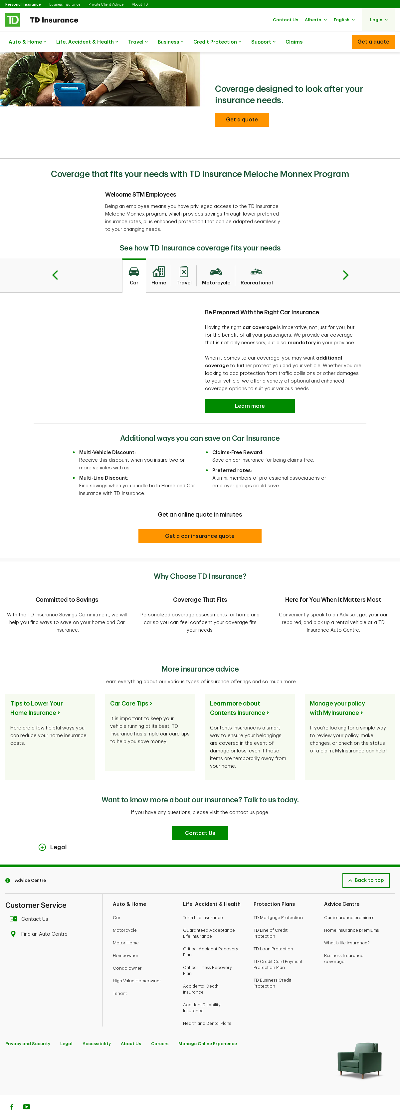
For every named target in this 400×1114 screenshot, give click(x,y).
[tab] (134, 259)
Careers (159, 1027)
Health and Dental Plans (207, 1007)
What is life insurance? (347, 926)
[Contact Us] (200, 817)
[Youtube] (26, 1091)
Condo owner (127, 951)
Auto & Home (27, 42)
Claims (294, 42)
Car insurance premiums (349, 901)
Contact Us (30, 902)
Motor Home (126, 926)
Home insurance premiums (351, 913)
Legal (66, 1027)
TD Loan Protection (273, 932)
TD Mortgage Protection (278, 901)
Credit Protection (217, 42)
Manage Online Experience (207, 1027)
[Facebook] (11, 1091)
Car (116, 901)
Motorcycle (125, 913)
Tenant (120, 977)
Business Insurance (64, 4)
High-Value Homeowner (137, 964)
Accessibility (97, 1027)
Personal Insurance (23, 4)
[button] (285, 19)
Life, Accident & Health (87, 42)
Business (170, 42)
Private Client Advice (106, 4)
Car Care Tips (129, 687)
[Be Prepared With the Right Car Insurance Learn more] (250, 390)
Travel (138, 42)
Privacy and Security (27, 1027)
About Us (131, 1027)
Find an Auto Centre (40, 917)
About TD (140, 4)
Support (263, 42)
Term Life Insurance (203, 901)
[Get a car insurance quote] (200, 520)
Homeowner (125, 939)
